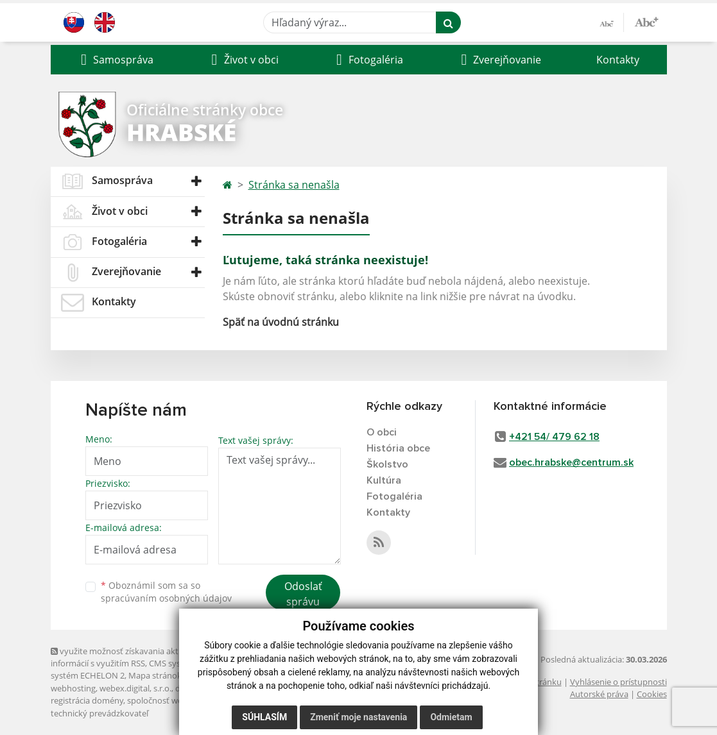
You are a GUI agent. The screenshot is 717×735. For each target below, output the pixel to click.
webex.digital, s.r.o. (135, 688)
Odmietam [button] (451, 717)
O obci (382, 432)
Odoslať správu (303, 594)
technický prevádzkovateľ (99, 713)
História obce (398, 448)
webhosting (73, 688)
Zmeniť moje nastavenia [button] (358, 717)
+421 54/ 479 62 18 (554, 437)
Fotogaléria (394, 496)
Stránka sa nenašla (294, 185)
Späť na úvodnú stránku (281, 322)
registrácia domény (87, 700)
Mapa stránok (155, 675)
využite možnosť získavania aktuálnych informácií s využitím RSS (130, 657)
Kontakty (617, 60)
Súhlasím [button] (264, 717)
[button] (116, 59)
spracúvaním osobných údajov (166, 598)
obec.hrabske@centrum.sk (571, 462)
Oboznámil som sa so (166, 592)
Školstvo (387, 464)
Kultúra (384, 480)
